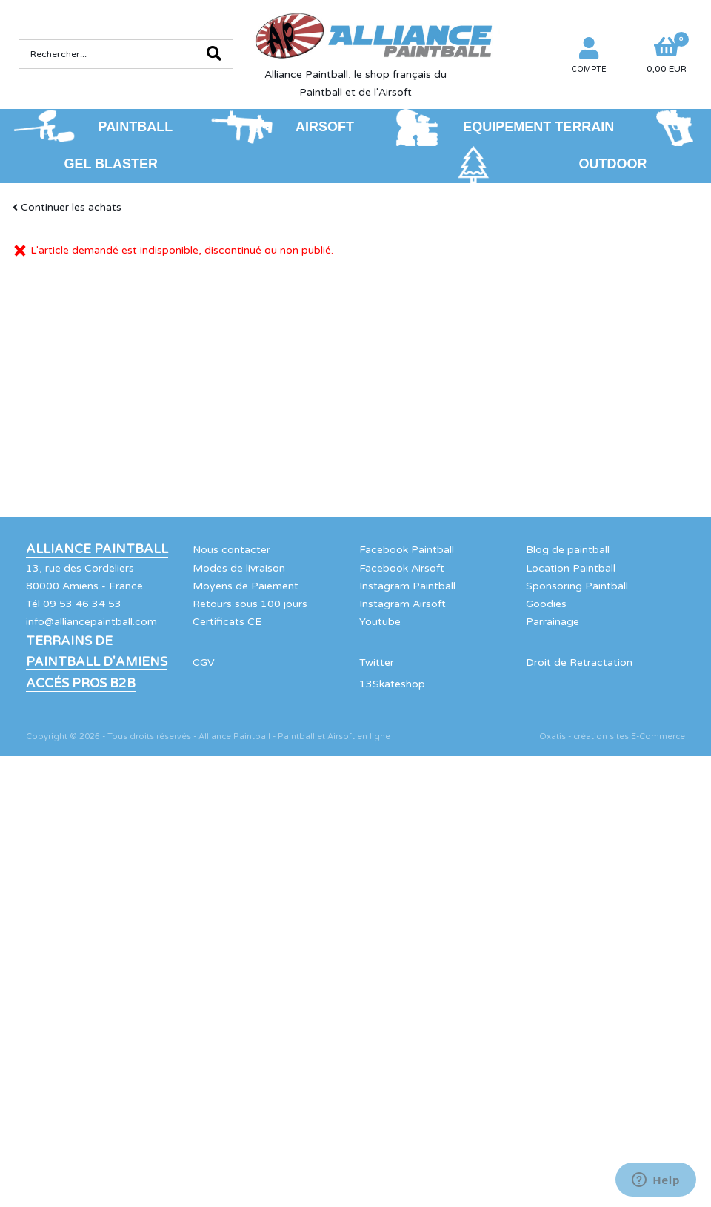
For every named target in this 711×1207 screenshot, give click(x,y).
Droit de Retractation (579, 662)
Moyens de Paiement (245, 586)
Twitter (376, 662)
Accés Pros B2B (81, 683)
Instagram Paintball (407, 586)
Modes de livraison (239, 568)
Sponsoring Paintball (577, 586)
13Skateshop (392, 684)
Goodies (546, 604)
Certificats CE (227, 621)
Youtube (380, 621)
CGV (204, 662)
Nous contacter (231, 549)
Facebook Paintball (406, 549)
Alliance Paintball (97, 549)
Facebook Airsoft (401, 568)
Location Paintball (570, 568)
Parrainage (552, 621)
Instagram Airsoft (402, 604)
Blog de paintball (568, 549)
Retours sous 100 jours (250, 604)
